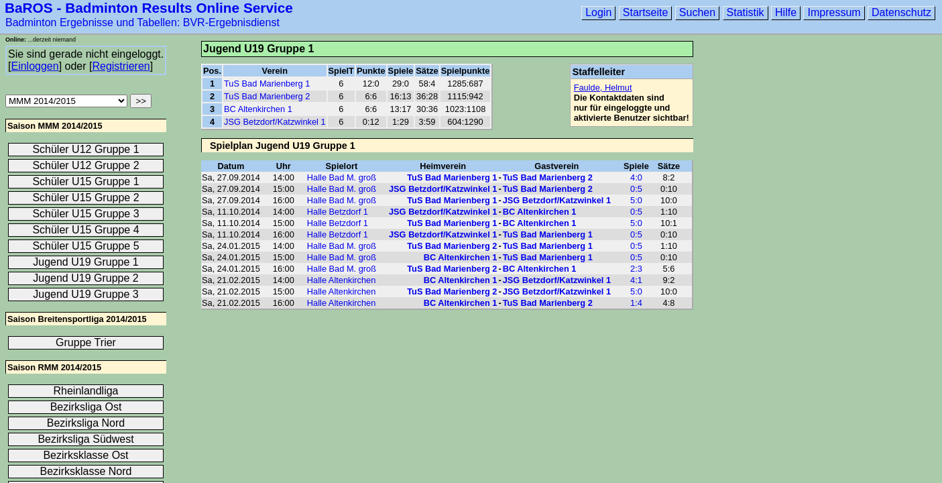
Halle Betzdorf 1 (337, 212)
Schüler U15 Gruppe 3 (85, 213)
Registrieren (121, 66)
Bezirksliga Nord (86, 423)
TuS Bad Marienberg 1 (267, 83)
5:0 (636, 200)
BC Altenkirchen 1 (258, 109)
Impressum (833, 12)
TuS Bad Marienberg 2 (267, 96)
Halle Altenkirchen (341, 280)
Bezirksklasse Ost (85, 455)
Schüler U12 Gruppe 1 (85, 149)
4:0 (636, 177)
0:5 (636, 189)
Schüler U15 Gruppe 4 (85, 229)
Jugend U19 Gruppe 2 (85, 278)
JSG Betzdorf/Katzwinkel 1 (275, 122)
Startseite (645, 12)
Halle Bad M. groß (341, 177)
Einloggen (34, 66)
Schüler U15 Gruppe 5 (85, 246)
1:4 (636, 303)
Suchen (697, 12)
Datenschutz (901, 12)
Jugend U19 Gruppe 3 (85, 294)
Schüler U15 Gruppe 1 (85, 181)
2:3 (636, 269)
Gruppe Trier (86, 342)
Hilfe (786, 12)
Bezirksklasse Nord (86, 471)
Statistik (745, 12)
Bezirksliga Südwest (85, 439)
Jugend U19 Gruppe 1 (85, 262)
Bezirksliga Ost (86, 407)
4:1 (636, 280)
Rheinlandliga (86, 390)
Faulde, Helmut (603, 88)
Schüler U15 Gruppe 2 (85, 197)
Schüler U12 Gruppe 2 (85, 165)
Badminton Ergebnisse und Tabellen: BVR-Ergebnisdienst (142, 22)
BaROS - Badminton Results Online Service (149, 7)
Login (598, 12)
